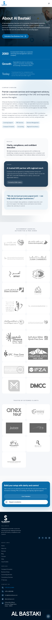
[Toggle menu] (49, 3)
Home (3, 545)
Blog (2, 553)
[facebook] (39, 538)
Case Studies (4, 561)
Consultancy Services (7, 577)
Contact (3, 556)
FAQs (2, 559)
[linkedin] (46, 538)
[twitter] (42, 538)
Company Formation (6, 569)
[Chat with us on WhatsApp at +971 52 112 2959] (48, 616)
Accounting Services (6, 574)
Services (3, 551)
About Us (3, 548)
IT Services (4, 580)
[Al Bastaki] (4, 3)
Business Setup (5, 572)
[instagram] (49, 538)
